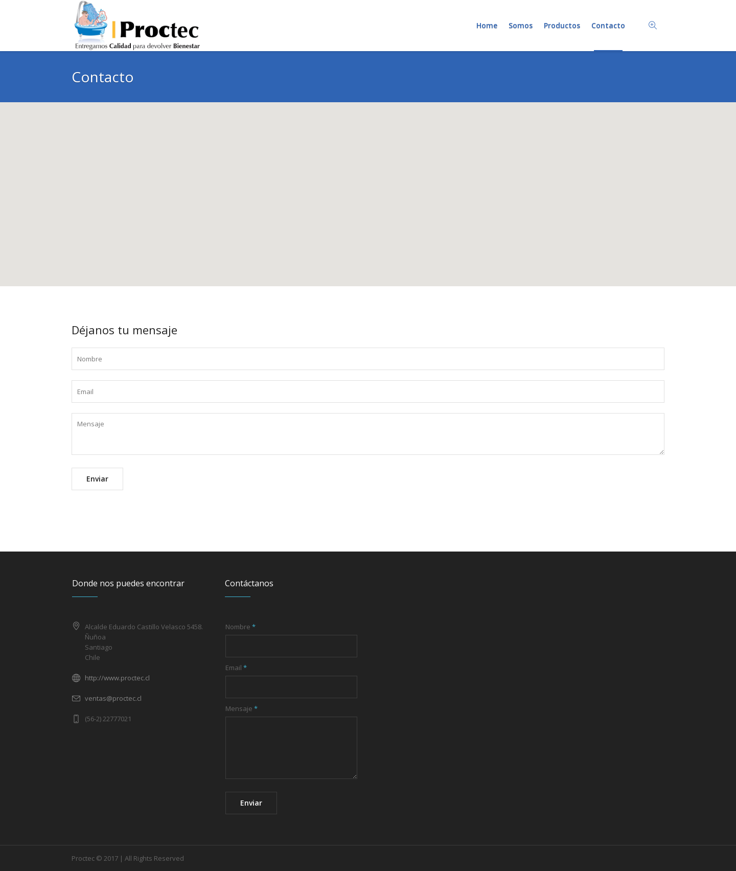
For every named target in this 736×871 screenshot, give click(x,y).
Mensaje (241, 708)
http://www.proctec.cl (117, 677)
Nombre (240, 626)
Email (236, 667)
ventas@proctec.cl (113, 698)
